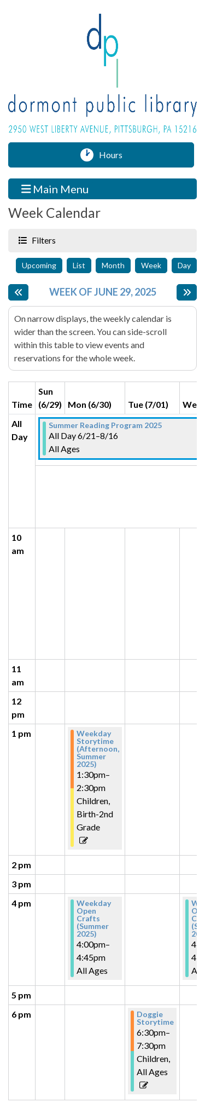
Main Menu (55, 188)
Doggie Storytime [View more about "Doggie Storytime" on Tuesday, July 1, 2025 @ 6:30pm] (155, 1018)
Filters (43, 239)
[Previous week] (18, 292)
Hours (114, 154)
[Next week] (187, 292)
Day (184, 265)
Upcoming (39, 265)
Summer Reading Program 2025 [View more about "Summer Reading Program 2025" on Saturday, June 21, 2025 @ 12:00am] (105, 425)
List (79, 265)
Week (151, 265)
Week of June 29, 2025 (102, 292)
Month (113, 265)
